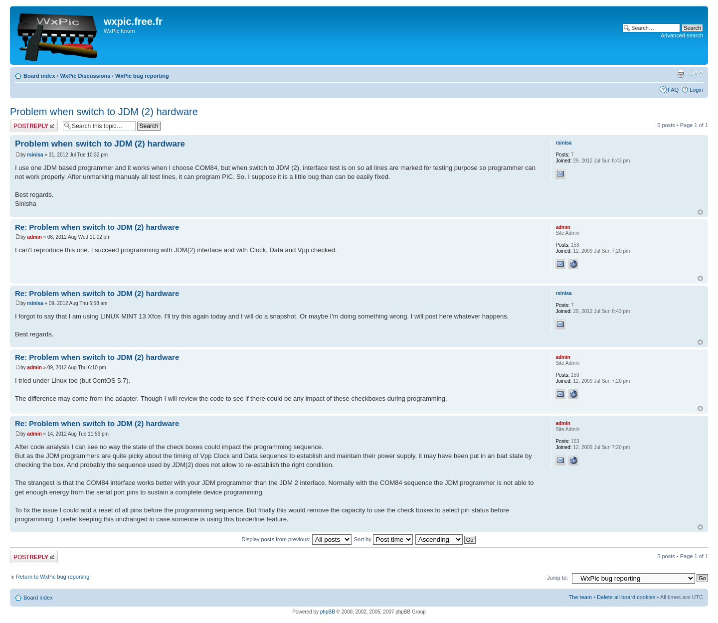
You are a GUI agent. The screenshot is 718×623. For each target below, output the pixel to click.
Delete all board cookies (626, 597)
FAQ (673, 90)
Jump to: (557, 578)
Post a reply (34, 126)
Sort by (383, 539)
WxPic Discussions (85, 76)
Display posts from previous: (297, 539)
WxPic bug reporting (142, 76)
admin (34, 237)
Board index (39, 76)
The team (580, 597)
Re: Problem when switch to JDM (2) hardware (97, 227)
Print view (680, 73)
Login (696, 90)
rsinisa (35, 154)
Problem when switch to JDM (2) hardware (104, 111)
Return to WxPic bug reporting (52, 577)
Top (700, 212)
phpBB (327, 612)
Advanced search (682, 35)
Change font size (696, 73)
